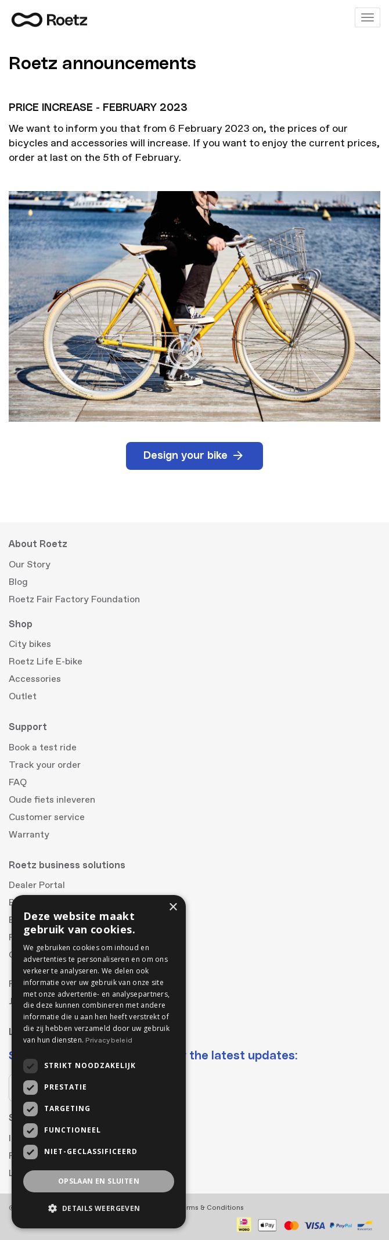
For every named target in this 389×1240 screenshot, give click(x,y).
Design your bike (194, 456)
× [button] (172, 907)
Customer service (47, 817)
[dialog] (99, 1061)
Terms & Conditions (211, 1207)
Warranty (29, 834)
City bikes (30, 644)
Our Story (30, 564)
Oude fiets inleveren (52, 800)
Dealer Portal (37, 885)
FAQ (18, 782)
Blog (18, 582)
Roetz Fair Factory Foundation (74, 599)
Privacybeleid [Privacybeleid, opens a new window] (108, 1040)
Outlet (23, 696)
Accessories (35, 679)
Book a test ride (43, 747)
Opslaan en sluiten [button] (98, 1181)
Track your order (45, 765)
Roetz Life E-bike (45, 661)
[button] (98, 1208)
